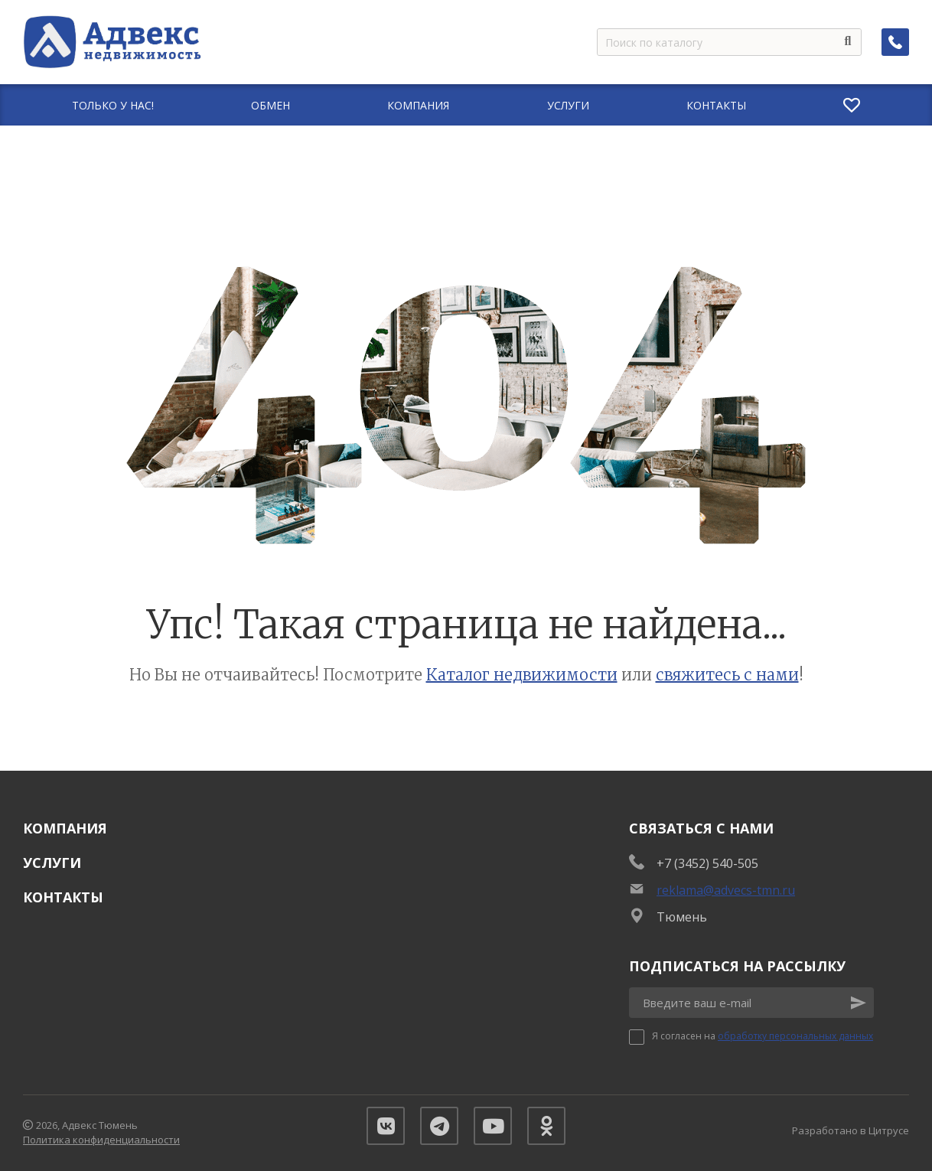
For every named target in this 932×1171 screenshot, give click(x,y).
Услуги (52, 862)
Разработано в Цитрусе (850, 1130)
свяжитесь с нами (727, 674)
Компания (65, 828)
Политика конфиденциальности (101, 1140)
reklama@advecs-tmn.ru (726, 890)
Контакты (63, 897)
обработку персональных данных (795, 1035)
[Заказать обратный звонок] (895, 42)
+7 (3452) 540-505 (707, 863)
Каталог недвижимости (522, 674)
